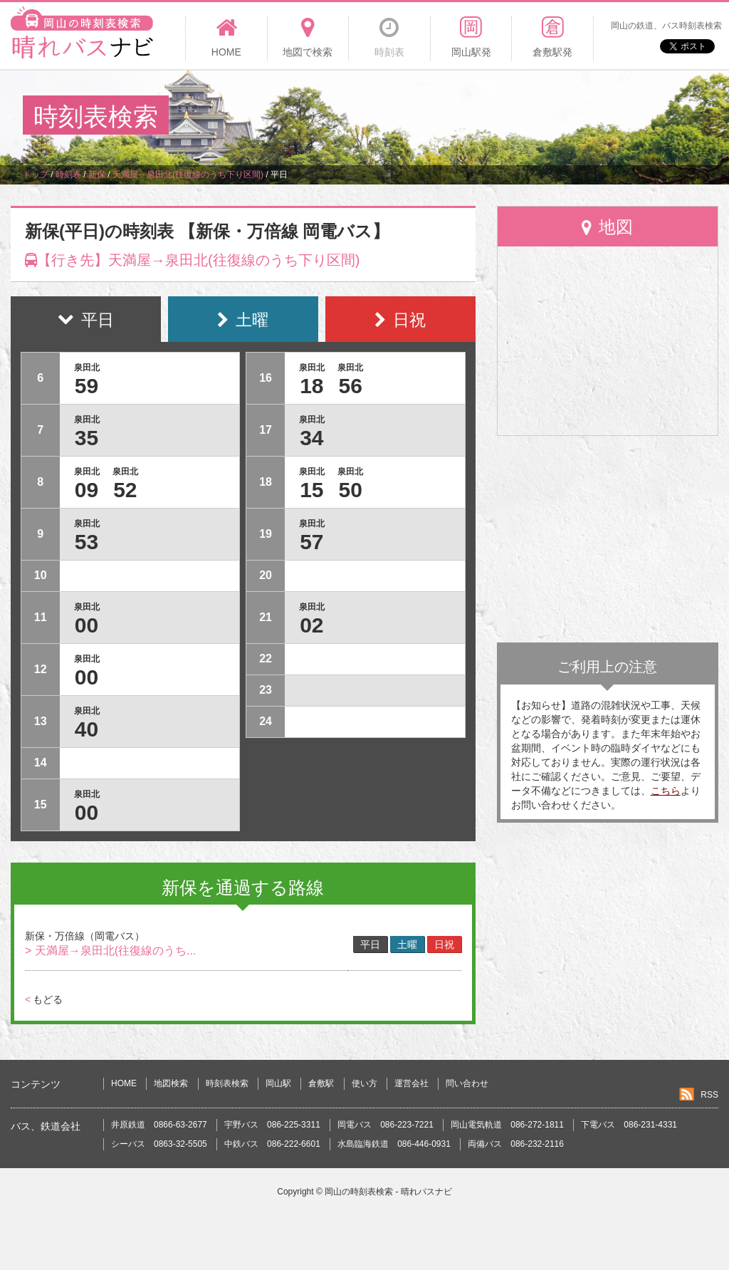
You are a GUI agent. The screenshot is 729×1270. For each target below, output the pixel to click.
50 (350, 489)
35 (86, 437)
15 (311, 489)
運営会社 (411, 1083)
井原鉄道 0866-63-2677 (159, 1125)
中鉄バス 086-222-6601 (272, 1144)
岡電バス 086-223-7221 (385, 1125)
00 (86, 625)
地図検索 (171, 1083)
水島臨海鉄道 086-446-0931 (394, 1144)
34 (311, 437)
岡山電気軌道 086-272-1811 (507, 1125)
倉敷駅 (321, 1083)
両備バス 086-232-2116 (516, 1144)
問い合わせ (467, 1083)
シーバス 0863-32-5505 (159, 1144)
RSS (709, 1095)
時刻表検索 (227, 1083)
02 (311, 625)
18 (311, 385)
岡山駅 (278, 1083)
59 (86, 385)
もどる (44, 999)
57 (311, 541)
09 (86, 489)
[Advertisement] (447, 117)
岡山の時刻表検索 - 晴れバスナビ (388, 1192)
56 (350, 385)
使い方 (364, 1083)
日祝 (444, 944)
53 (86, 541)
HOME (124, 1083)
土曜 (407, 944)
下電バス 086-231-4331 (629, 1125)
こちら (666, 790)
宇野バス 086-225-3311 (272, 1125)
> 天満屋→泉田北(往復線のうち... (110, 950)
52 (125, 489)
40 (86, 729)
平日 (370, 944)
